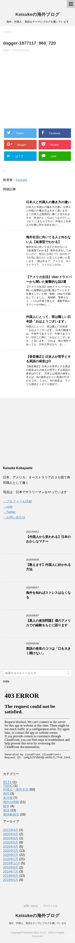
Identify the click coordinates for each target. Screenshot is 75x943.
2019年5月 (10, 880)
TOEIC (8, 785)
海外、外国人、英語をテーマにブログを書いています (37, 923)
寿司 (6, 793)
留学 (6, 806)
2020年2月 (10, 855)
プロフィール (50, 906)
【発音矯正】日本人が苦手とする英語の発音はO (48, 359)
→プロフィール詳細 (17, 501)
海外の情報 (11, 802)
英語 (6, 810)
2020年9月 (10, 834)
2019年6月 (10, 875)
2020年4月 (10, 846)
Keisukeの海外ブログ (37, 14)
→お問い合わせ (14, 517)
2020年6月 (10, 838)
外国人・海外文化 (16, 789)
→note (7, 506)
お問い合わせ (31, 906)
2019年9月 (10, 867)
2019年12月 (11, 863)
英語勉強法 (11, 814)
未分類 (8, 798)
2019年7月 (10, 871)
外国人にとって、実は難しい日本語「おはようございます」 (48, 319)
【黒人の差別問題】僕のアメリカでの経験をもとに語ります (48, 623)
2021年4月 (10, 830)
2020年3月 (10, 850)
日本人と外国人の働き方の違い (48, 202)
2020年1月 (10, 859)
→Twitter (9, 512)
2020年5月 (10, 842)
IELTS (7, 782)
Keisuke (21, 180)
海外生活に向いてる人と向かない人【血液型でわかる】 (48, 239)
